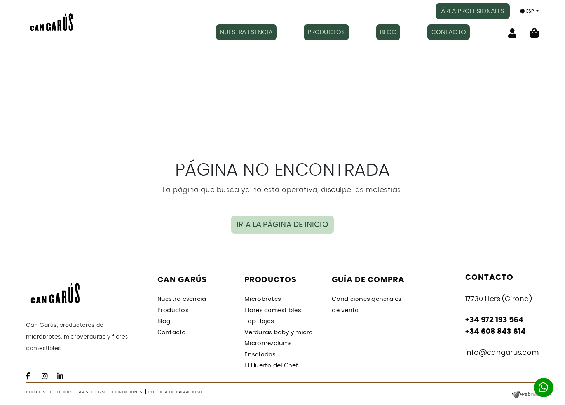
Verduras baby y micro (278, 332)
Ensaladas (260, 355)
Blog (164, 321)
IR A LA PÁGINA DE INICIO (282, 225)
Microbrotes (262, 299)
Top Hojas (259, 321)
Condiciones (127, 392)
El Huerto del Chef (271, 365)
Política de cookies (49, 392)
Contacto (171, 332)
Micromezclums (268, 343)
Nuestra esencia (181, 299)
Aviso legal (92, 392)
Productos (172, 310)
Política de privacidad (175, 392)
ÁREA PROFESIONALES (473, 11)
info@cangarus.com (502, 352)
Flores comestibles (272, 310)
